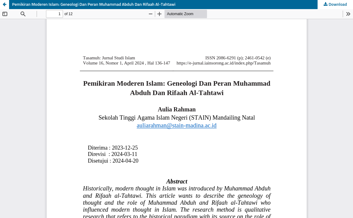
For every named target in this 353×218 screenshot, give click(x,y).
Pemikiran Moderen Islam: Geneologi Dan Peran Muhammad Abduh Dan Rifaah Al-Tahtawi (93, 4)
